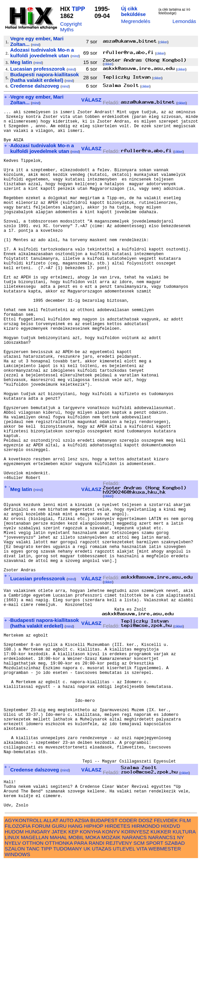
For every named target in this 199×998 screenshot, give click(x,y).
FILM (185, 956)
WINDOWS (17, 990)
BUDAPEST (104, 956)
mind (36, 45)
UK (86, 985)
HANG (75, 962)
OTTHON (33, 979)
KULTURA (183, 968)
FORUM (41, 962)
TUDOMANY (67, 985)
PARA (80, 979)
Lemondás (184, 21)
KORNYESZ (135, 968)
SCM (139, 979)
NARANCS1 (162, 973)
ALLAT (51, 956)
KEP (73, 968)
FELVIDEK (166, 956)
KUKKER (160, 968)
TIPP (78, 9)
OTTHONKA (59, 979)
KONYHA (90, 968)
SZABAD (175, 979)
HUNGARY (37, 968)
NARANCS (134, 973)
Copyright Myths (71, 26)
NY (180, 973)
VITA (142, 985)
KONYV (111, 968)
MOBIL (76, 973)
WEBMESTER (165, 985)
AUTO (66, 956)
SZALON (15, 985)
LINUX (12, 973)
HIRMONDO (145, 962)
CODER (128, 956)
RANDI (96, 979)
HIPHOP (93, 962)
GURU (59, 962)
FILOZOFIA (18, 962)
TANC (33, 985)
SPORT (154, 979)
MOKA (92, 973)
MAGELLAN (35, 973)
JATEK (59, 968)
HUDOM (14, 968)
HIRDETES (117, 962)
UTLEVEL (124, 985)
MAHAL (58, 973)
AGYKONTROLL (23, 956)
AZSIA (82, 956)
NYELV (13, 979)
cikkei (163, 42)
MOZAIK (111, 973)
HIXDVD (170, 962)
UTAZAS (102, 985)
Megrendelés (135, 21)
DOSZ (145, 956)
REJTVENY (119, 979)
